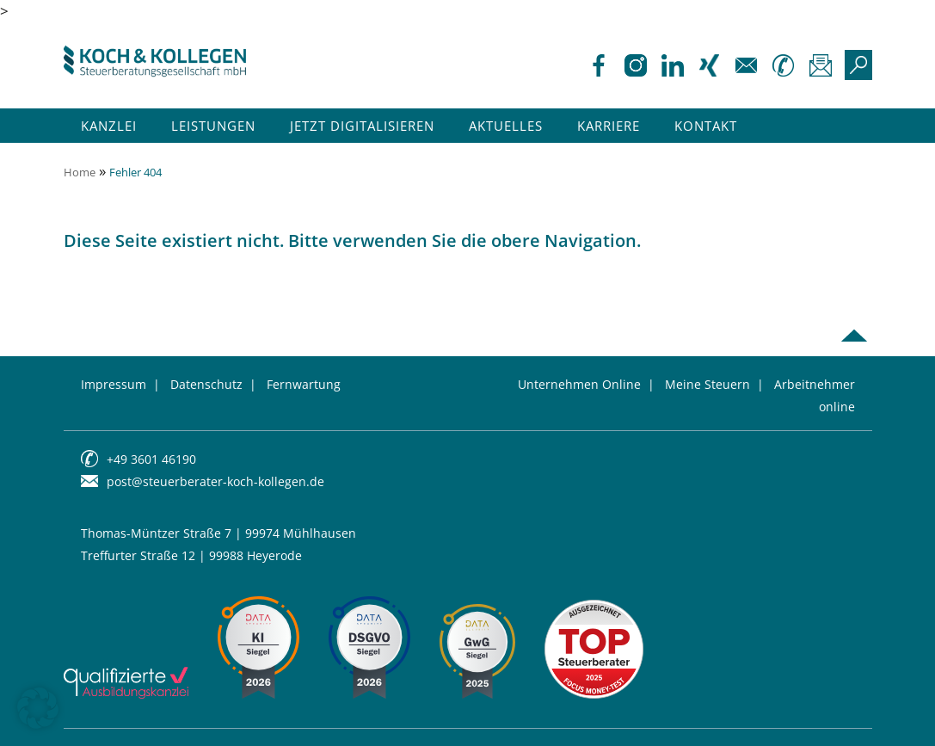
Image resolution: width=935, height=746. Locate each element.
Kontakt (705, 125)
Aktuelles (506, 125)
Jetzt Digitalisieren (362, 125)
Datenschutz (206, 384)
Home (79, 172)
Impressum (113, 384)
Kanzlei (109, 125)
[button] (38, 708)
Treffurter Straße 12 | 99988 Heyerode (191, 555)
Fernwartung (304, 384)
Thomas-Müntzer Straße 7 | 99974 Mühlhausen (218, 533)
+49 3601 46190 (151, 459)
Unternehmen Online (579, 384)
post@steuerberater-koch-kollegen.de (215, 481)
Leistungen (213, 125)
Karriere (608, 125)
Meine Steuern (707, 384)
